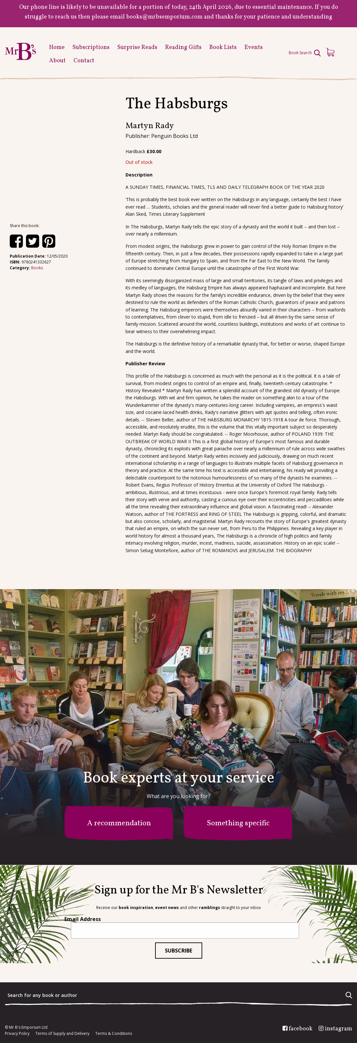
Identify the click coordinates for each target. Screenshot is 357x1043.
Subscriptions (91, 47)
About (57, 61)
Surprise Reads (137, 47)
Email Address (82, 919)
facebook (300, 1029)
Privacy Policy (17, 1034)
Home (57, 47)
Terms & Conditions (113, 1034)
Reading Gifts (183, 47)
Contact (83, 61)
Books (37, 268)
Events (254, 47)
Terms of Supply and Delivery (62, 1034)
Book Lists (223, 47)
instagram (338, 1029)
